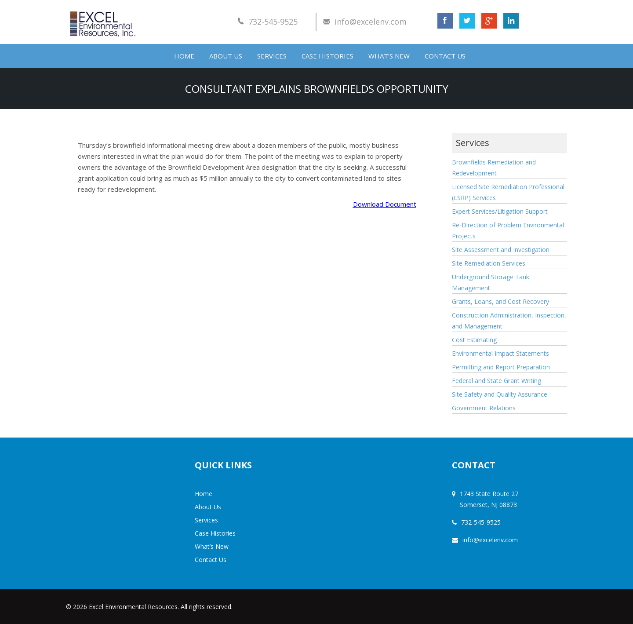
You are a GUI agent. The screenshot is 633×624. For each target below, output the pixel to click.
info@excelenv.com (371, 21)
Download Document (384, 204)
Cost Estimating (474, 340)
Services (272, 55)
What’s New (389, 55)
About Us (225, 55)
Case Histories (327, 55)
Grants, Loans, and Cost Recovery (500, 301)
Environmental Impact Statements (500, 353)
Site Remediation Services (488, 263)
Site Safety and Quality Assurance (499, 394)
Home (184, 55)
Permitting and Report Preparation (501, 367)
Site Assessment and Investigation (500, 249)
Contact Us (445, 55)
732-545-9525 (273, 21)
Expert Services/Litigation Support (500, 211)
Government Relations (484, 408)
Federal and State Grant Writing (496, 380)
